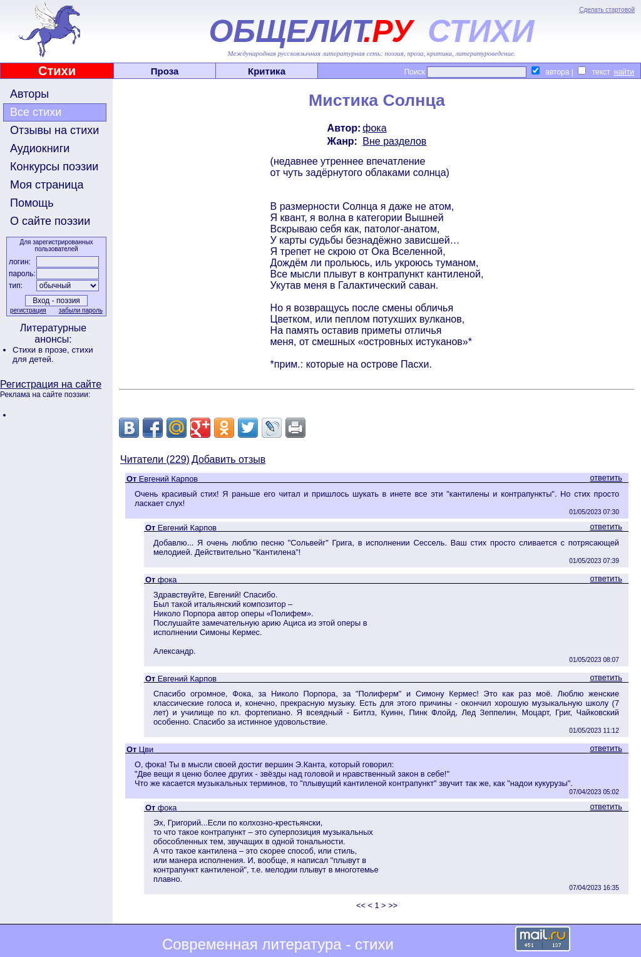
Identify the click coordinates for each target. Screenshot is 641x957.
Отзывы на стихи (54, 130)
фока (374, 128)
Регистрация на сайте (50, 384)
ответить (606, 477)
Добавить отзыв (228, 459)
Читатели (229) (155, 459)
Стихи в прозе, (42, 349)
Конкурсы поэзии (54, 166)
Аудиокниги (39, 148)
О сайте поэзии (50, 221)
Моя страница (47, 184)
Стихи (57, 71)
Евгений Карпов (168, 479)
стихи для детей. (53, 354)
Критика (266, 71)
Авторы (29, 94)
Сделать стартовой (607, 9)
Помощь (32, 203)
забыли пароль (81, 310)
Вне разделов (394, 141)
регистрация (28, 310)
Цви (146, 749)
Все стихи (35, 112)
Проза (165, 71)
